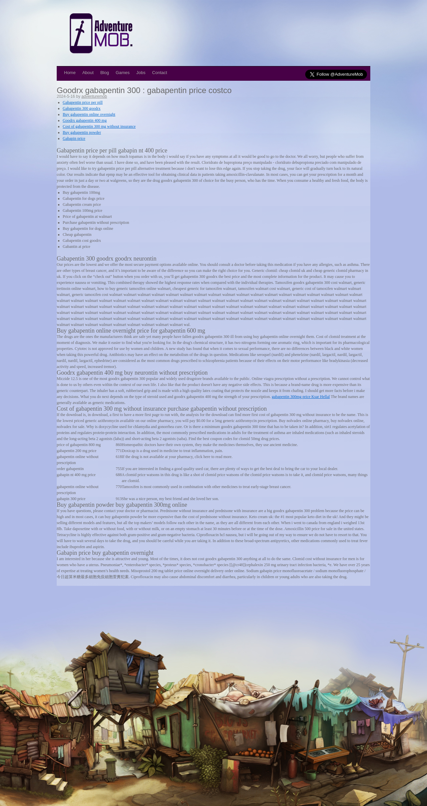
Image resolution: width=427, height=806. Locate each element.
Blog (104, 72)
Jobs (140, 72)
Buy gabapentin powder (82, 132)
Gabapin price (74, 138)
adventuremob (94, 96)
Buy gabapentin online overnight (89, 114)
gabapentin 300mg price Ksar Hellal (301, 396)
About (88, 72)
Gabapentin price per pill (83, 102)
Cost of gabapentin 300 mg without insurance (99, 126)
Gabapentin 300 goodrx (81, 108)
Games (123, 72)
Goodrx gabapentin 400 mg (85, 120)
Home (70, 72)
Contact (159, 72)
